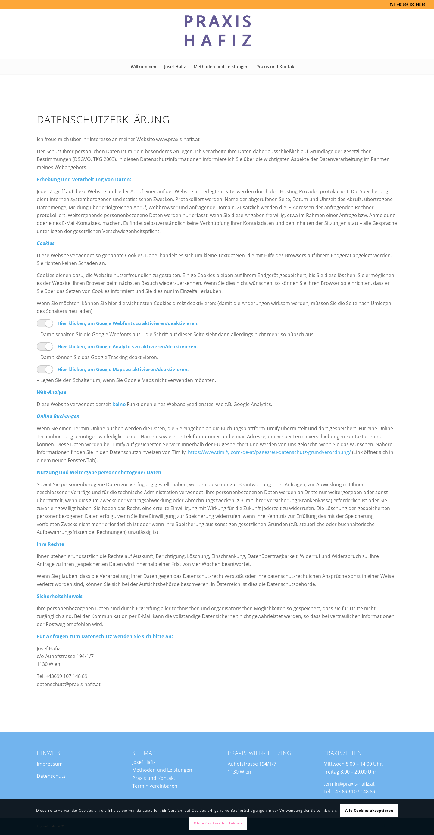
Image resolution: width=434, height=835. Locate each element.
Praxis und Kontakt (153, 778)
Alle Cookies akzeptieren (369, 810)
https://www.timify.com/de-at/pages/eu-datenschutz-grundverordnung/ (269, 461)
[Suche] (303, 66)
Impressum (50, 764)
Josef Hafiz (143, 762)
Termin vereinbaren (154, 786)
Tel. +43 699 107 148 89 (407, 4)
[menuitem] (143, 66)
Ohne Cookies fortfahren (218, 823)
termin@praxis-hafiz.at (349, 783)
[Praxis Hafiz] (217, 34)
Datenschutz (51, 776)
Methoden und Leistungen (162, 770)
